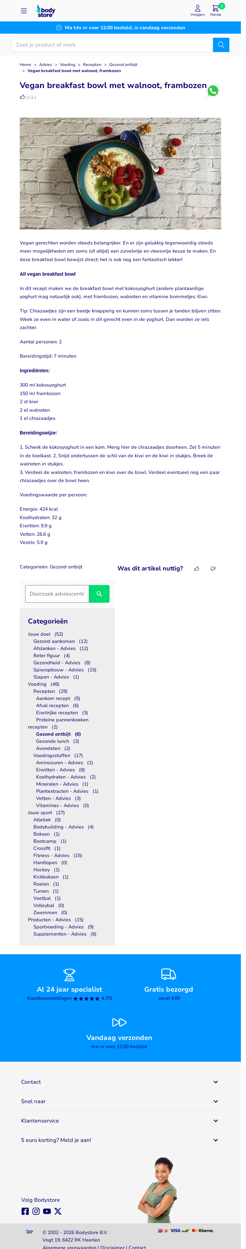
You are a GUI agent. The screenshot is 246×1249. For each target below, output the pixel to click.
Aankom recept (58, 698)
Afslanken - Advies (60, 648)
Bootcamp (50, 841)
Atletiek (47, 820)
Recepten (92, 64)
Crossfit (47, 848)
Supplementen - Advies (65, 934)
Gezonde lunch (57, 741)
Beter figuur (51, 655)
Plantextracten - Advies (67, 791)
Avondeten (53, 748)
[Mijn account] (198, 10)
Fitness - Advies (57, 855)
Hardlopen (50, 862)
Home (25, 64)
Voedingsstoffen (58, 755)
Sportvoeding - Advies (63, 927)
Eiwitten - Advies (60, 770)
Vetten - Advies (58, 798)
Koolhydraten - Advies (66, 777)
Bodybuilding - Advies (63, 827)
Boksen (46, 834)
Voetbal (47, 898)
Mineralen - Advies (62, 784)
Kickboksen (51, 877)
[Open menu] (24, 11)
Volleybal (48, 905)
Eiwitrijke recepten (62, 712)
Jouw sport (46, 812)
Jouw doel (45, 634)
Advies (45, 64)
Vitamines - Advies (62, 805)
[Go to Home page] (45, 10)
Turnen (46, 891)
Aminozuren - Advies (64, 762)
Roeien (46, 884)
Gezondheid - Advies (62, 663)
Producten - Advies (56, 920)
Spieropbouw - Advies (65, 670)
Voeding (67, 64)
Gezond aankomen (60, 641)
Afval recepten (57, 705)
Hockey (46, 870)
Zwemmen (50, 912)
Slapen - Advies (56, 677)
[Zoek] (221, 45)
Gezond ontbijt (123, 64)
